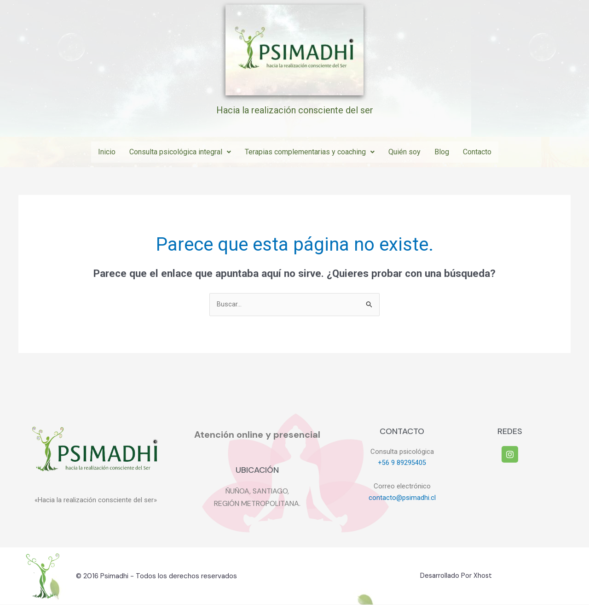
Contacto (477, 151)
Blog (441, 151)
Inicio (106, 151)
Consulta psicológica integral (180, 151)
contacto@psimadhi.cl (402, 498)
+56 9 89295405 (402, 463)
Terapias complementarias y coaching (310, 151)
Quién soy (404, 151)
